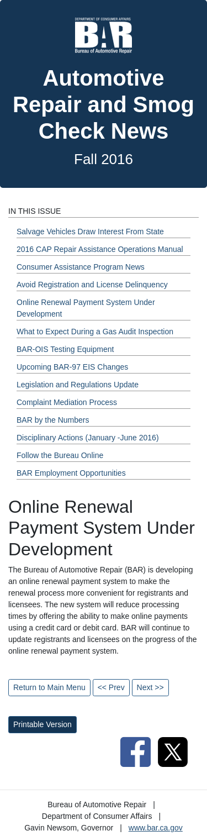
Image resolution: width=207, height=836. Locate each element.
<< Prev (111, 687)
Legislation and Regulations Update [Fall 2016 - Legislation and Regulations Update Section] (78, 384)
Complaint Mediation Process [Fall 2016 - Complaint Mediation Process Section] (67, 402)
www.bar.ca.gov (156, 827)
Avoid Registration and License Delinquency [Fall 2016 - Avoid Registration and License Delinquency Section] (92, 284)
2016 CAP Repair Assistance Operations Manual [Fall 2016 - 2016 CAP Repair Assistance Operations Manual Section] (100, 249)
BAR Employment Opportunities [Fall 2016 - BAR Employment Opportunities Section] (71, 473)
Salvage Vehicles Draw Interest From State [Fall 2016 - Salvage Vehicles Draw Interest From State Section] (90, 231)
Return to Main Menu (49, 687)
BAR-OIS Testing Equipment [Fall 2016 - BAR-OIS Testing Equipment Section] (65, 349)
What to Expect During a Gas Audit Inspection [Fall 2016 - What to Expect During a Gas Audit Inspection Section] (95, 331)
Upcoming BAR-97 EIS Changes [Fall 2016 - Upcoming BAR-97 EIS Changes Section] (72, 366)
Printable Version (42, 724)
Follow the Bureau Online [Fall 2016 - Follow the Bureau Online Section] (60, 455)
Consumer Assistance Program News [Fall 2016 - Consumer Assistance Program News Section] (81, 266)
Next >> (150, 687)
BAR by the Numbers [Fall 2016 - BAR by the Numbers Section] (53, 420)
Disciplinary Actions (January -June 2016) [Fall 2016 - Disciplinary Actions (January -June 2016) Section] (88, 437)
